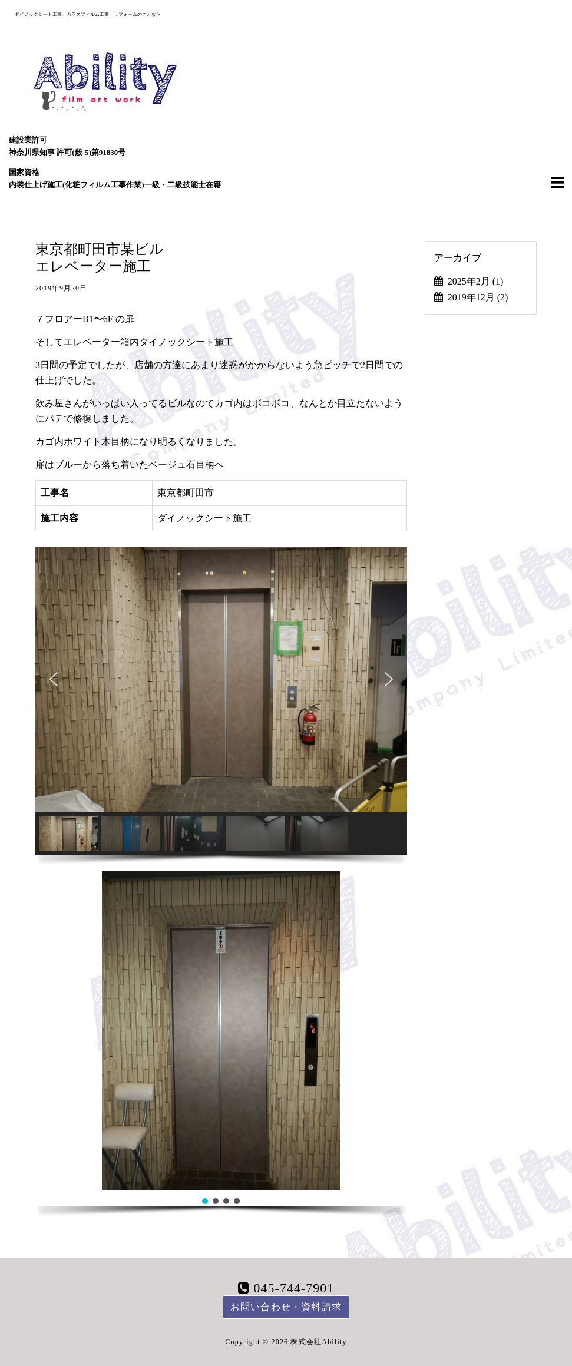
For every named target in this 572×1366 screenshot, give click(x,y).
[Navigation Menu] (557, 182)
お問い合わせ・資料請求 (286, 1307)
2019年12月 (478, 297)
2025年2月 (476, 281)
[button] (53, 679)
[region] (221, 709)
